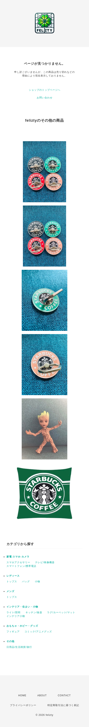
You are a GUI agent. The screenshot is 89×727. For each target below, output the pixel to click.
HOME (22, 695)
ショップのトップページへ (44, 90)
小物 (37, 581)
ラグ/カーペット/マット (61, 612)
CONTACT (64, 695)
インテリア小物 (15, 616)
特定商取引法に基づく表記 (63, 705)
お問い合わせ (45, 97)
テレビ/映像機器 (44, 562)
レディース (13, 575)
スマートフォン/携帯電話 (21, 566)
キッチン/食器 (34, 612)
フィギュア (13, 631)
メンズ (10, 591)
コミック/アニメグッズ (38, 631)
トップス (11, 581)
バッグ (26, 581)
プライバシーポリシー (23, 705)
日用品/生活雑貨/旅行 (19, 647)
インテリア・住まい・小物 (22, 606)
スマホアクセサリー (18, 562)
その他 (10, 641)
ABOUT (42, 695)
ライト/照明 (13, 612)
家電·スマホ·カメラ (17, 556)
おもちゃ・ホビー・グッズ (22, 625)
